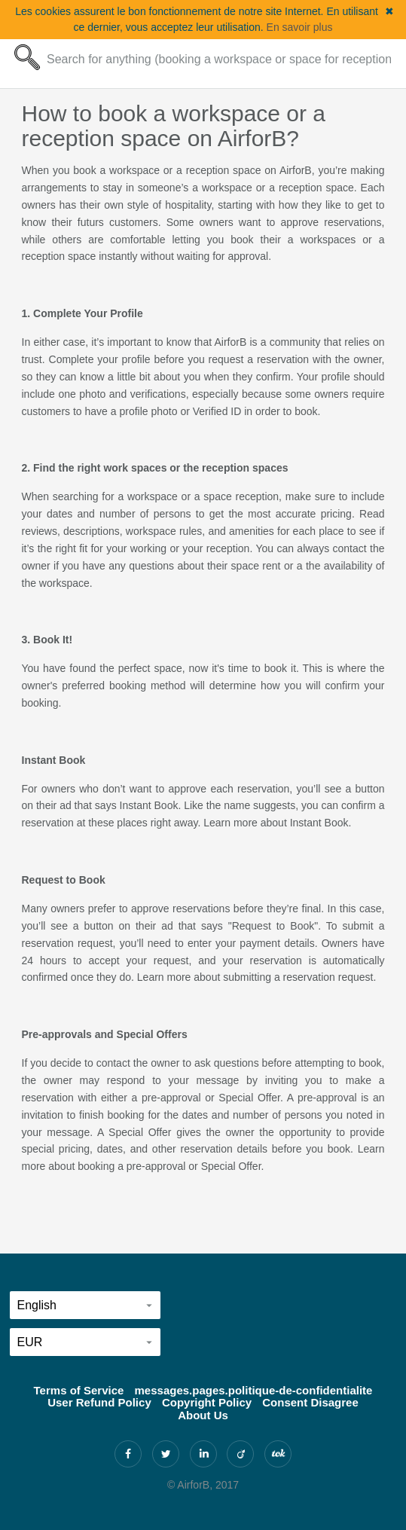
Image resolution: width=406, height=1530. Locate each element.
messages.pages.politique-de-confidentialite (254, 1390)
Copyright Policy (207, 1402)
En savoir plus (300, 27)
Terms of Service (79, 1390)
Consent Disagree (310, 1402)
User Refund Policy (99, 1402)
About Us (203, 1415)
